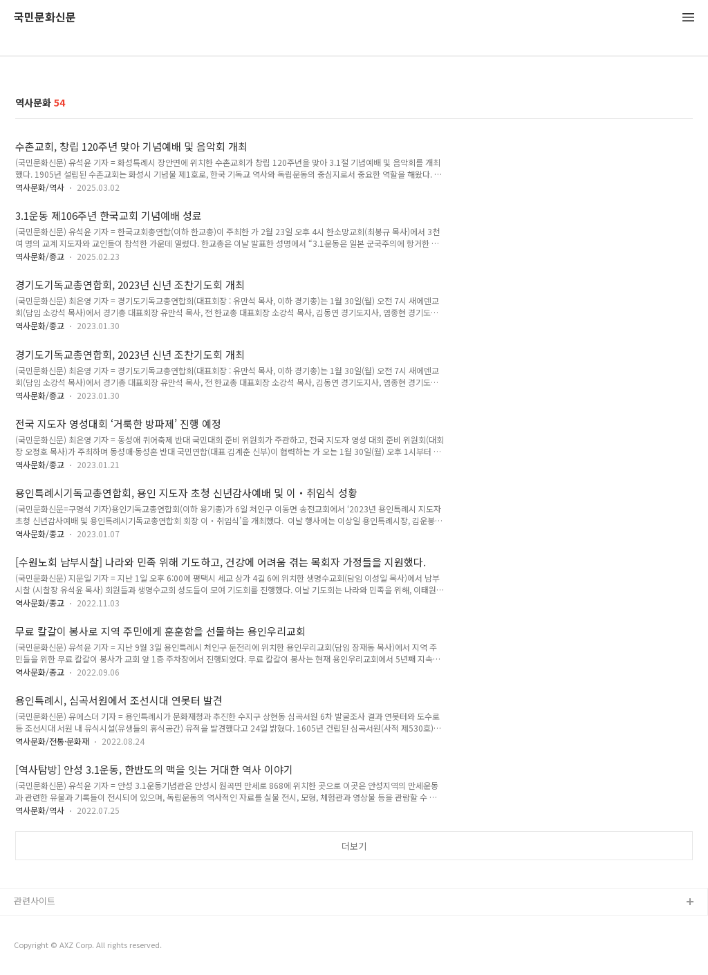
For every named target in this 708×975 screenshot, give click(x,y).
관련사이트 (34, 900)
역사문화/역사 (39, 187)
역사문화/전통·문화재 (52, 741)
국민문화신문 (45, 17)
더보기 (354, 846)
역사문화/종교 (39, 256)
